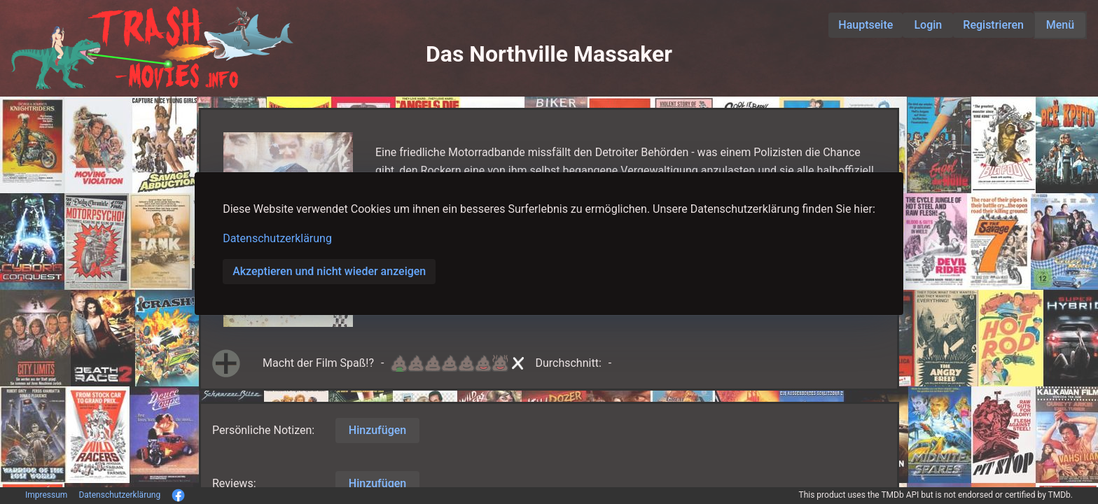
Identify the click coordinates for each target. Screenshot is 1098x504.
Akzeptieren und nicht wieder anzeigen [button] (329, 271)
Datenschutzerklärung (277, 238)
